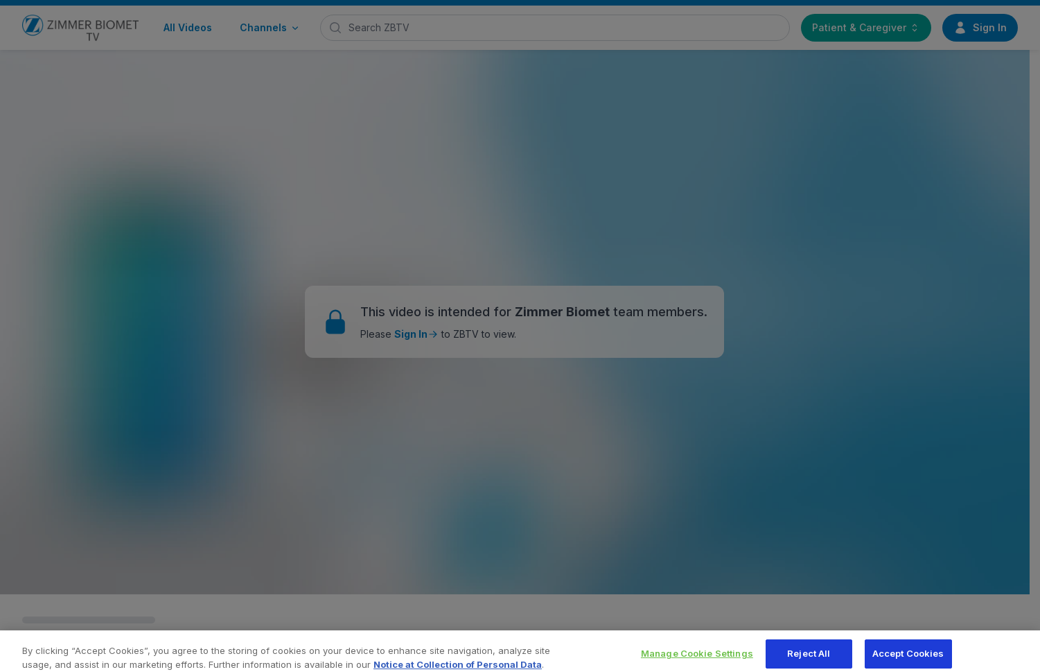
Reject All (808, 656)
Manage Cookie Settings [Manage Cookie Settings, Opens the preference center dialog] (697, 656)
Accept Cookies (908, 656)
